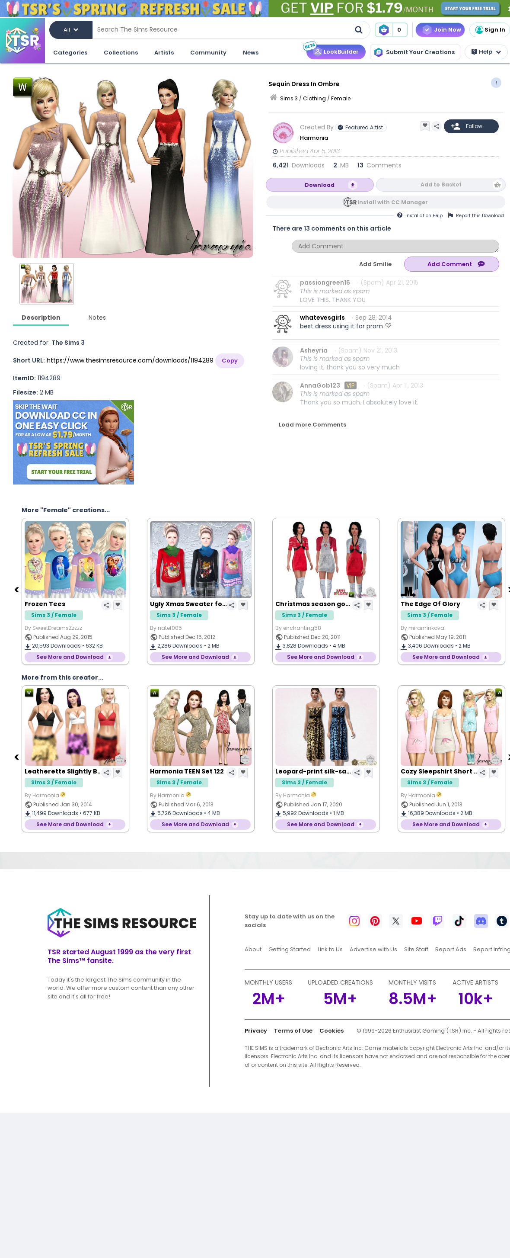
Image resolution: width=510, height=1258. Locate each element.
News (250, 52)
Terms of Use (293, 1031)
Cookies (331, 1031)
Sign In (489, 30)
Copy (230, 360)
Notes (97, 317)
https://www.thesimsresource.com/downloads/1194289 (130, 360)
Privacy (256, 1031)
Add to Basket (441, 184)
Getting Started (289, 949)
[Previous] (17, 589)
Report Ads (450, 949)
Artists (164, 52)
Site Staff (416, 949)
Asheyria (314, 350)
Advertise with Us (373, 949)
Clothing (314, 98)
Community (208, 52)
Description (41, 317)
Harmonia (314, 138)
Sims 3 (289, 98)
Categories (70, 52)
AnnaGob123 (320, 385)
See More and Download (70, 657)
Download (320, 185)
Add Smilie (375, 264)
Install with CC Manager (392, 202)
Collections (121, 52)
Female (341, 98)
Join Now (447, 30)
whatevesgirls (322, 317)
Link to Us (330, 949)
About (253, 949)
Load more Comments (312, 424)
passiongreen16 (325, 282)
